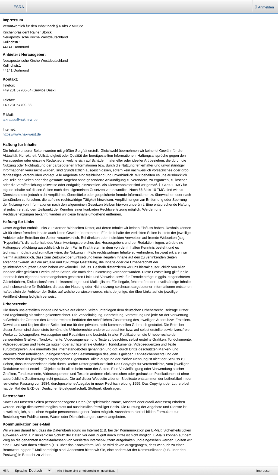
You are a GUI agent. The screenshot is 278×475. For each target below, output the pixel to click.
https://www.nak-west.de (22, 134)
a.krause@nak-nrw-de (20, 120)
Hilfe (6, 471)
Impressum (264, 471)
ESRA (19, 7)
